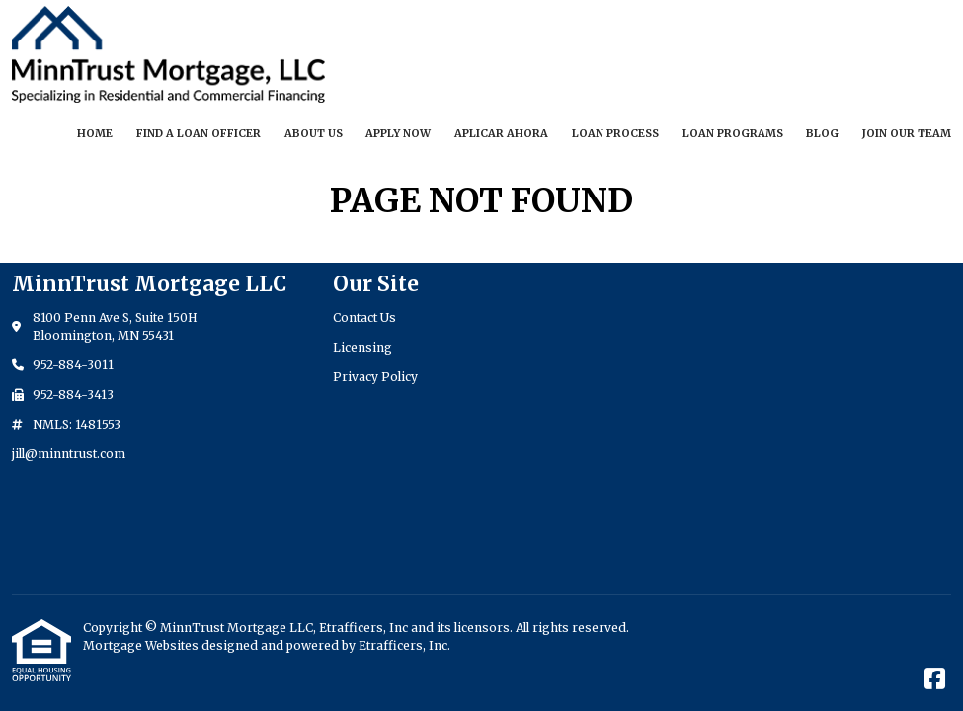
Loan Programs (732, 133)
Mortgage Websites (142, 645)
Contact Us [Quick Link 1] (364, 317)
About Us (313, 133)
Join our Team (906, 133)
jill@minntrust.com (68, 453)
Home (95, 133)
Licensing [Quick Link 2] (362, 347)
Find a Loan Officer (198, 133)
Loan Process (615, 133)
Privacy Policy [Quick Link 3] (375, 376)
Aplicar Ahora (501, 133)
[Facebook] (934, 679)
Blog (822, 133)
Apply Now (398, 133)
